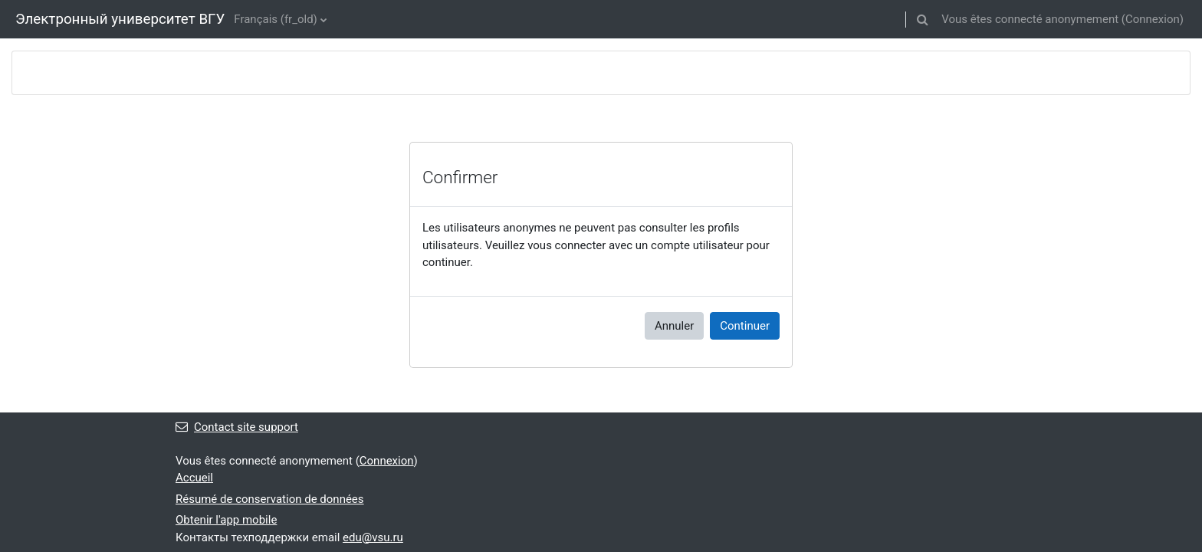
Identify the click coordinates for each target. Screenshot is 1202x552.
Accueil (194, 478)
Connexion (1152, 19)
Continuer (745, 326)
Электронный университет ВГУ (120, 19)
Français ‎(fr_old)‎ (275, 19)
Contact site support (237, 427)
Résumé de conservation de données (270, 499)
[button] (922, 19)
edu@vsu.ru (373, 537)
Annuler (674, 326)
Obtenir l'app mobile (226, 520)
